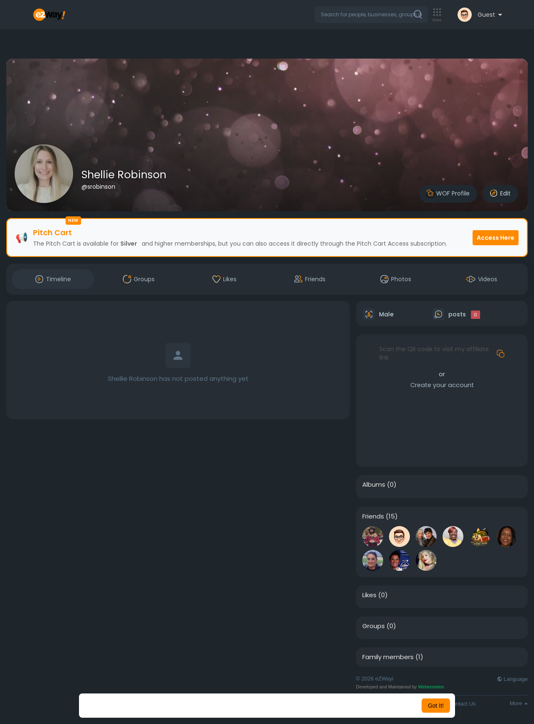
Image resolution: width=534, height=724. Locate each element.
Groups (373, 626)
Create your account (442, 385)
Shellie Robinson (123, 174)
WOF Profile (448, 193)
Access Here (495, 238)
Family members (388, 657)
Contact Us (462, 703)
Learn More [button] (310, 705)
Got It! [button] (436, 705)
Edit (500, 193)
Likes (369, 595)
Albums (373, 484)
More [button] (519, 703)
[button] (371, 14)
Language (512, 679)
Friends (373, 516)
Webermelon (431, 686)
